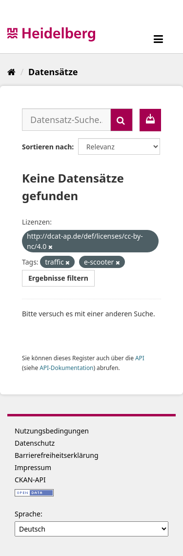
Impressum (33, 467)
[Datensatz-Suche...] (66, 119)
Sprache (28, 513)
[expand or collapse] (158, 38)
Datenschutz (35, 443)
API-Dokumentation (66, 367)
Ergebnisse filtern (58, 278)
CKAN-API (30, 479)
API (139, 358)
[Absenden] (121, 119)
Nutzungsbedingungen (52, 430)
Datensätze (53, 72)
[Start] (11, 72)
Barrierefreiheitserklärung (57, 455)
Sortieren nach (47, 146)
